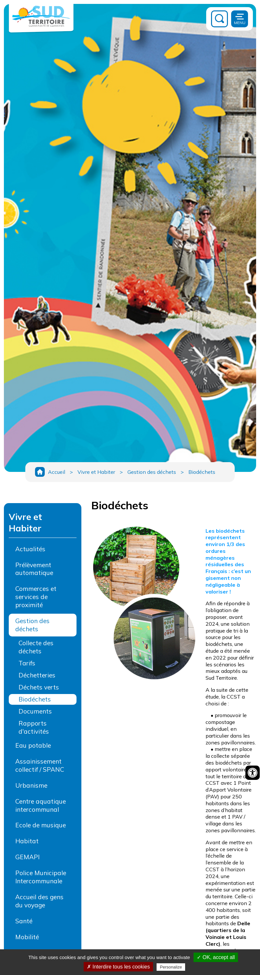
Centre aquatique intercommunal (40, 805)
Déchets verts (38, 687)
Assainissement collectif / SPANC (39, 765)
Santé (23, 921)
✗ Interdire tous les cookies (118, 966)
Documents (35, 711)
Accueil (56, 472)
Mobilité (27, 937)
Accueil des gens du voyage (39, 901)
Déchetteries (36, 675)
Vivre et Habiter (96, 472)
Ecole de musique (40, 825)
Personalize (171, 967)
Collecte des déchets (35, 647)
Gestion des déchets (151, 472)
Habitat (27, 841)
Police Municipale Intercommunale (40, 877)
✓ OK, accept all (216, 957)
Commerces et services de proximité (35, 597)
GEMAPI (27, 857)
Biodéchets (201, 472)
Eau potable (33, 745)
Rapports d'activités (33, 727)
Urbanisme (31, 785)
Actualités (30, 549)
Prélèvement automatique (34, 569)
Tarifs (26, 663)
